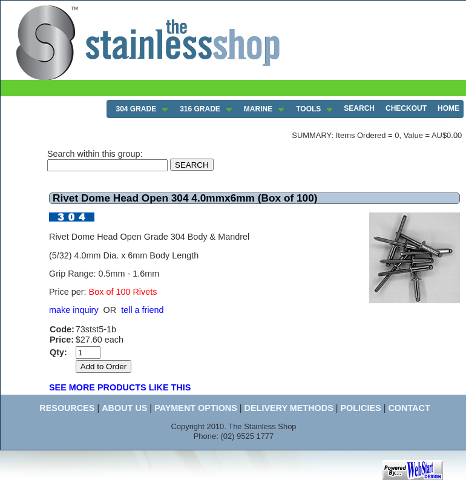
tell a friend (142, 310)
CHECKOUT (406, 108)
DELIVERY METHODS (288, 408)
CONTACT (409, 408)
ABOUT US (124, 408)
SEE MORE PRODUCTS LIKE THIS (120, 387)
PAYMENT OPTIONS (195, 408)
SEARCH (359, 108)
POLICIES (360, 408)
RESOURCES (66, 408)
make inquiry (74, 310)
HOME (448, 108)
